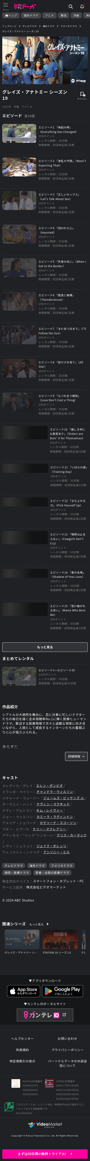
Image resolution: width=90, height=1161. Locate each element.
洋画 (76, 15)
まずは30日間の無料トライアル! (45, 1154)
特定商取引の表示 (22, 1061)
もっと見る (45, 647)
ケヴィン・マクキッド (53, 804)
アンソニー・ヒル (56, 852)
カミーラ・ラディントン (54, 817)
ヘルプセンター (22, 1038)
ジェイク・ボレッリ (51, 846)
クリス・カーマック (72, 835)
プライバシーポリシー (67, 1050)
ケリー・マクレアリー (49, 829)
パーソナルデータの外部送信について (67, 1063)
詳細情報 (76, 756)
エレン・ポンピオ (49, 785)
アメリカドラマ (62, 865)
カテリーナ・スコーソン (58, 823)
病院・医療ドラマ (17, 872)
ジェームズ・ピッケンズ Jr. (64, 798)
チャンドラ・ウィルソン (54, 792)
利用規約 (22, 1050)
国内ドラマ (31, 15)
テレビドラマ (14, 865)
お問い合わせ (67, 1038)
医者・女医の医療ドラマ (52, 872)
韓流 (63, 15)
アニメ (49, 15)
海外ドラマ (37, 865)
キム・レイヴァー (49, 810)
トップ (11, 15)
